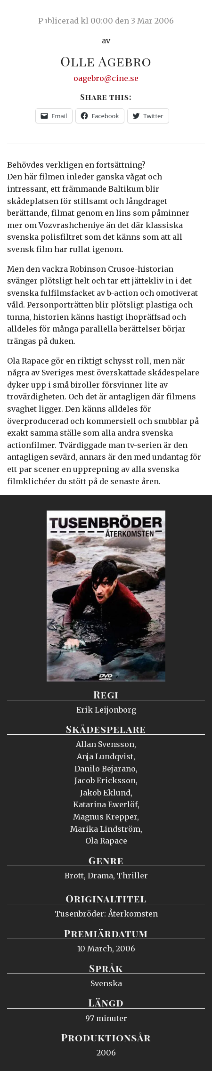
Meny (192, 16)
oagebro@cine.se (106, 78)
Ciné (30, 16)
